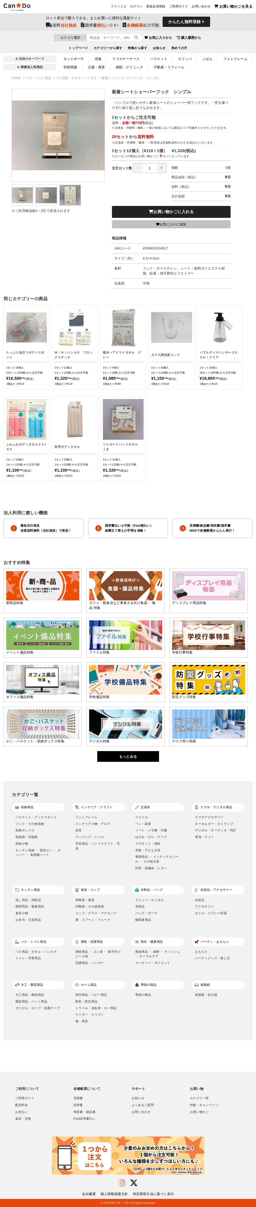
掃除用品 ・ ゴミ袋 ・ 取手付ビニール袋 (98, 954)
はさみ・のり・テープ (151, 837)
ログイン (136, 7)
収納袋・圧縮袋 (26, 837)
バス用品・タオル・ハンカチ (77, 78)
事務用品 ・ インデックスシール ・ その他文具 (157, 859)
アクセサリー (204, 906)
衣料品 (140, 906)
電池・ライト (204, 837)
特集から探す (137, 49)
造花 (78, 830)
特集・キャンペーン (204, 1105)
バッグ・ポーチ (146, 913)
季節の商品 (143, 995)
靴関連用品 (143, 920)
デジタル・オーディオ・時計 (215, 830)
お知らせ (159, 49)
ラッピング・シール (89, 837)
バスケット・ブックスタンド (36, 817)
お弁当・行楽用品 (28, 920)
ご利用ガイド (178, 7)
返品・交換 (23, 1118)
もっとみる (128, 756)
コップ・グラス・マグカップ (96, 913)
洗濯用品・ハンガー (89, 963)
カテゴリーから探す (108, 49)
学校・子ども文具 (148, 850)
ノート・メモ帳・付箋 (151, 830)
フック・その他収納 (29, 824)
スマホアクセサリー (209, 817)
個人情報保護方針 (114, 1194)
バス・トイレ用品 (38, 78)
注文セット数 (139, 168)
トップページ (78, 49)
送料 (61, 26)
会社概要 (89, 1194)
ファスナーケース (126, 59)
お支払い (21, 1112)
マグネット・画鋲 (148, 843)
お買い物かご (199, 1112)
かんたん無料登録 (184, 23)
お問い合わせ (201, 7)
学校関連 (70, 67)
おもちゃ (201, 951)
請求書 (78, 1105)
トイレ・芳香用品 (28, 958)
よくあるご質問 (143, 1105)
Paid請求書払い (84, 1118)
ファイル (141, 817)
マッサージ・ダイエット (152, 963)
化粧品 (199, 900)
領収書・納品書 (84, 1112)
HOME (17, 78)
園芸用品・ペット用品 (31, 1001)
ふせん (208, 59)
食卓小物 (21, 913)
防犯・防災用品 (86, 1001)
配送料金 (21, 1105)
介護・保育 (96, 67)
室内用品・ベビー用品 (91, 995)
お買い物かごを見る (233, 7)
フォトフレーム (235, 59)
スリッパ (185, 59)
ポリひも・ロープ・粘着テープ (37, 1008)
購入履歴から (216, 38)
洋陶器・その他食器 (89, 906)
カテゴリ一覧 (199, 1098)
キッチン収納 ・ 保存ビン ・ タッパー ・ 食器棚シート (38, 852)
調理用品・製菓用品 (29, 906)
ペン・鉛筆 (143, 824)
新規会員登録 (155, 7)
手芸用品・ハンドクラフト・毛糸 (97, 846)
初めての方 (179, 49)
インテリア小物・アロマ (92, 824)
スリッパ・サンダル (149, 900)
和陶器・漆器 (84, 900)
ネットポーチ (73, 59)
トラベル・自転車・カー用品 (96, 1008)
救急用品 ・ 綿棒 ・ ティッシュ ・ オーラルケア (157, 954)
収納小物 (21, 843)
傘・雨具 (81, 1021)
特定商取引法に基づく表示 (153, 1194)
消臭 (98, 59)
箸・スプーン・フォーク (92, 920)
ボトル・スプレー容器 (211, 913)
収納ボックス (24, 830)
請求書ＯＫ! (100, 26)
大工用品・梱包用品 (29, 995)
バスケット (158, 59)
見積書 (78, 1098)
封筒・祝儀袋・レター (151, 868)
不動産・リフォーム (169, 67)
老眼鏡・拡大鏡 (206, 995)
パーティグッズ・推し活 (212, 958)
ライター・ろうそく (89, 1014)
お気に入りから (185, 38)
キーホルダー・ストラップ (214, 824)
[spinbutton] (150, 168)
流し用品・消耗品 (28, 900)
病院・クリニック (129, 67)
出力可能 (141, 26)
